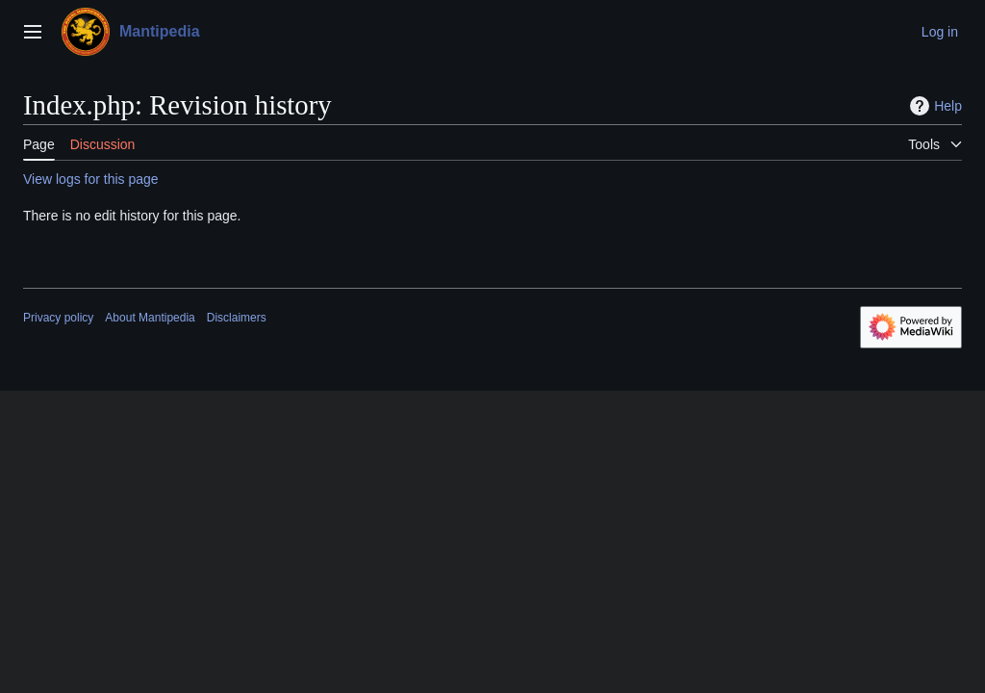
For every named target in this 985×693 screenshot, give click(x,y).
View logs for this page (91, 179)
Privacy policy (58, 317)
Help (933, 106)
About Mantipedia (149, 317)
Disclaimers (236, 317)
